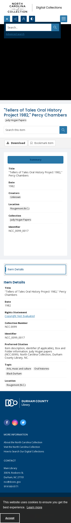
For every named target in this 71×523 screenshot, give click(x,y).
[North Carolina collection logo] (35, 8)
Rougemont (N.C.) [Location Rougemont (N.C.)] (19, 208)
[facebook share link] (7, 422)
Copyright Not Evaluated (20, 316)
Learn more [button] (34, 507)
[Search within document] (63, 130)
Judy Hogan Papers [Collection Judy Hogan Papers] (20, 219)
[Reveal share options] (15, 19)
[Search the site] (28, 27)
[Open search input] (7, 19)
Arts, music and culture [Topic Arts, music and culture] (19, 368)
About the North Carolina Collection (23, 442)
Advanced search (15, 34)
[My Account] (24, 19)
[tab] (35, 159)
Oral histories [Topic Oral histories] (41, 368)
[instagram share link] (15, 422)
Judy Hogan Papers (16, 120)
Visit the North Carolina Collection (22, 447)
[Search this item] (31, 130)
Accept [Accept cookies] (9, 518)
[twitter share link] (23, 422)
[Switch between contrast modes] (32, 19)
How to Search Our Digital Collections (24, 451)
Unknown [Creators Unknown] (15, 197)
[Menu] (63, 18)
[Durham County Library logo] (27, 403)
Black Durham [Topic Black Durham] (14, 373)
